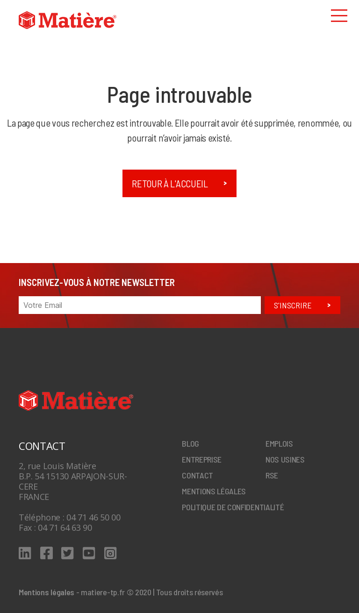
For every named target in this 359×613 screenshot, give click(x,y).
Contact (197, 475)
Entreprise (202, 459)
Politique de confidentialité (233, 507)
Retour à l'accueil (170, 183)
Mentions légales (214, 491)
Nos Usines (285, 459)
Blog (190, 443)
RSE (272, 475)
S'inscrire (293, 305)
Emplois (279, 443)
